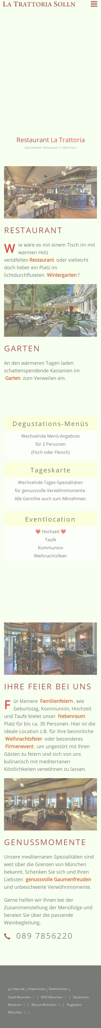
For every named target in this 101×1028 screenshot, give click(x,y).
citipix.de (18, 988)
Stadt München (20, 997)
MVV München (52, 997)
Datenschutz (58, 988)
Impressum (37, 988)
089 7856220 (43, 935)
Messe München (44, 1004)
